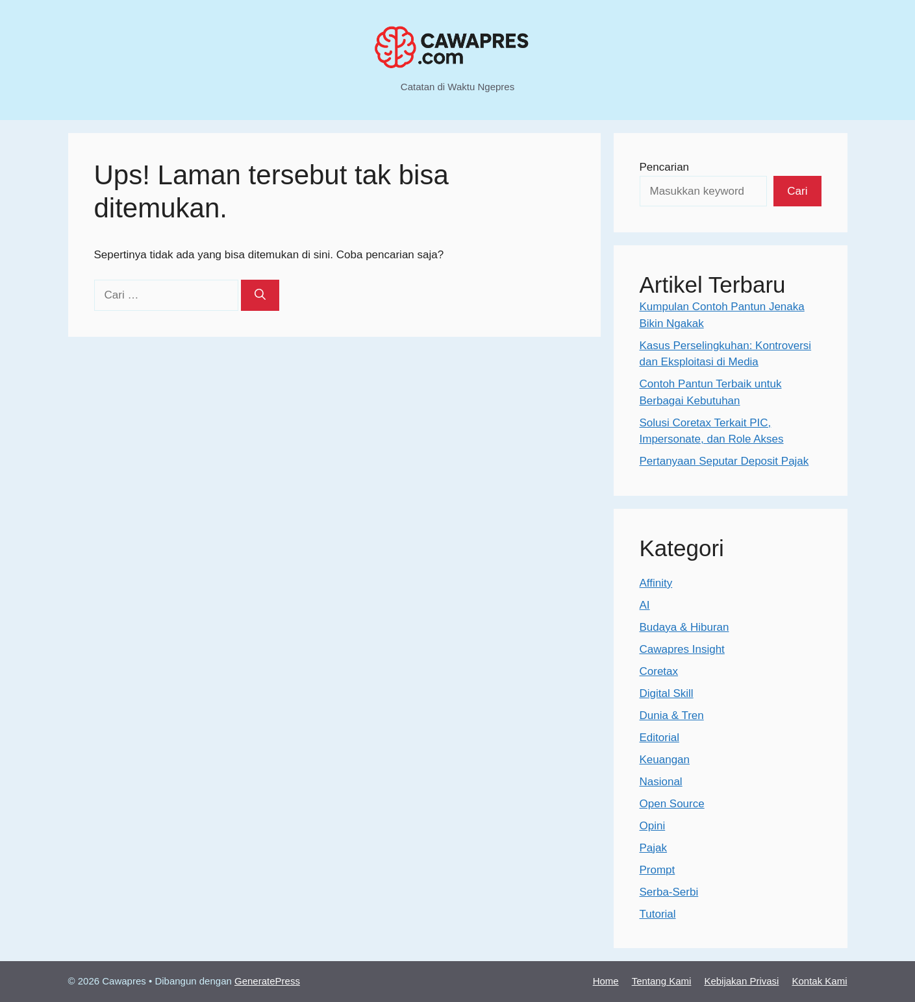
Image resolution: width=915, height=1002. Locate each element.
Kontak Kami (819, 980)
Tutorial (658, 914)
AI (645, 605)
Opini (653, 826)
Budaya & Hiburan (684, 627)
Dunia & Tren (672, 715)
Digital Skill (667, 693)
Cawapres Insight (682, 649)
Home (606, 980)
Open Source (672, 804)
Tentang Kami (662, 980)
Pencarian (665, 167)
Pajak (654, 848)
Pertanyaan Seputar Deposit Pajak (724, 461)
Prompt (657, 870)
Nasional (661, 782)
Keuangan (665, 759)
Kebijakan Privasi (741, 980)
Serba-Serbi (669, 892)
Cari (797, 191)
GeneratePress (267, 980)
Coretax (659, 671)
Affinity (656, 583)
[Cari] (260, 295)
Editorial (659, 737)
